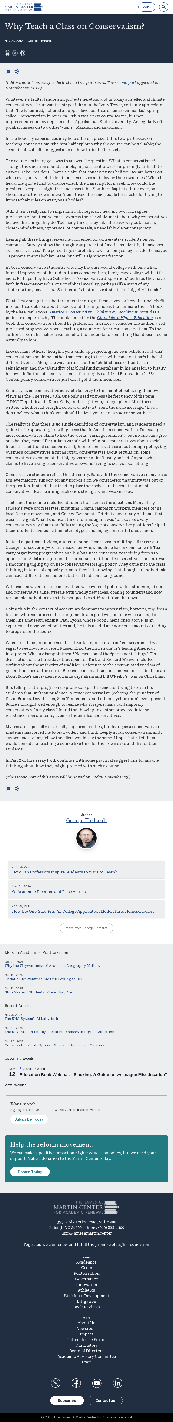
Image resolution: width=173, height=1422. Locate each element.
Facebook (76, 1383)
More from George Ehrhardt (86, 928)
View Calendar (15, 1085)
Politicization (55, 952)
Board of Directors (87, 1351)
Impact (86, 1334)
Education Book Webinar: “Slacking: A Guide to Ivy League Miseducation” (93, 1074)
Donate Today (30, 1171)
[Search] (163, 7)
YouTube (97, 1383)
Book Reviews (86, 1307)
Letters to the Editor (86, 1340)
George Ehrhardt (40, 40)
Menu (146, 7)
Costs (86, 1268)
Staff (86, 1362)
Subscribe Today (29, 1119)
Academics (30, 952)
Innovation (86, 1284)
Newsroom (87, 1328)
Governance (86, 1279)
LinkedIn (118, 1383)
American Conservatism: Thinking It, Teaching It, (94, 312)
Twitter (55, 1383)
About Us (86, 1323)
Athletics (86, 1290)
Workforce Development (86, 1296)
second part (125, 82)
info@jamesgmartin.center (86, 1233)
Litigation (86, 1301)
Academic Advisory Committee (86, 1356)
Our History (86, 1345)
